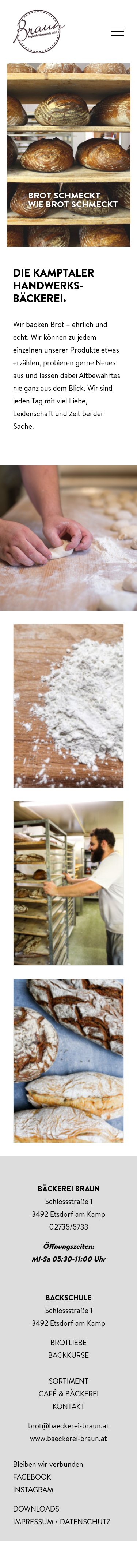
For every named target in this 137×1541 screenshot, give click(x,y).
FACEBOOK (32, 1477)
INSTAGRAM (33, 1489)
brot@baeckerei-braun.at (68, 1426)
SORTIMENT (68, 1381)
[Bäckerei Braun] (39, 31)
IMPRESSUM (33, 1521)
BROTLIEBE (68, 1342)
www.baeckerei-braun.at (68, 1438)
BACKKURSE (68, 1355)
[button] (117, 31)
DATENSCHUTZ (85, 1521)
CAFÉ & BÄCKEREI (69, 1394)
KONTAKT (69, 1406)
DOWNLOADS (36, 1509)
